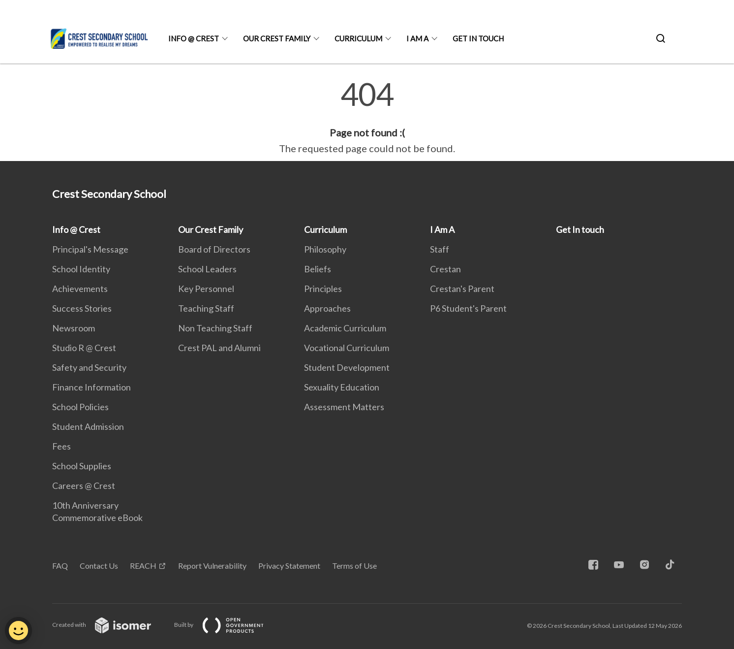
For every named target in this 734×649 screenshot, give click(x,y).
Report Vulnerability (212, 565)
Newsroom (73, 328)
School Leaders (207, 268)
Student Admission (88, 426)
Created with (109, 624)
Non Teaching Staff (215, 328)
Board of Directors (214, 249)
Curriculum (358, 38)
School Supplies (81, 465)
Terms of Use (354, 565)
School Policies (80, 406)
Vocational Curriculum (346, 347)
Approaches (327, 308)
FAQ (60, 565)
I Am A (417, 38)
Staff (439, 249)
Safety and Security (89, 367)
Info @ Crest (193, 38)
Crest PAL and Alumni (219, 347)
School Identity (81, 268)
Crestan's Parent (462, 288)
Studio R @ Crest (84, 347)
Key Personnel (206, 288)
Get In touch (478, 38)
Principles (323, 288)
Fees (61, 446)
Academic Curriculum (345, 328)
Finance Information (91, 387)
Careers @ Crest (83, 485)
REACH (143, 565)
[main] (367, 117)
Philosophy (325, 249)
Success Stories (82, 308)
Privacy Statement (289, 565)
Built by (226, 624)
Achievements (80, 288)
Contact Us (99, 565)
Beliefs (317, 268)
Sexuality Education (341, 387)
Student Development (347, 367)
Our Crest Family (276, 38)
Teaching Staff (206, 308)
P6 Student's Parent (468, 308)
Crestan (445, 268)
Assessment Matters (344, 406)
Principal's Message (90, 249)
